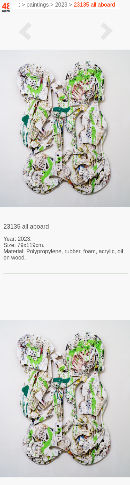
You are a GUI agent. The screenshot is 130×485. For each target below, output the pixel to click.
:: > (20, 5)
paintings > (40, 5)
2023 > (63, 5)
